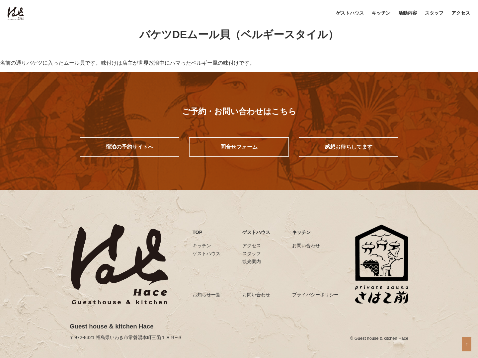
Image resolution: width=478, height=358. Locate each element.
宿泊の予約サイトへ (129, 147)
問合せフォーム (239, 147)
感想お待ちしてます (348, 147)
